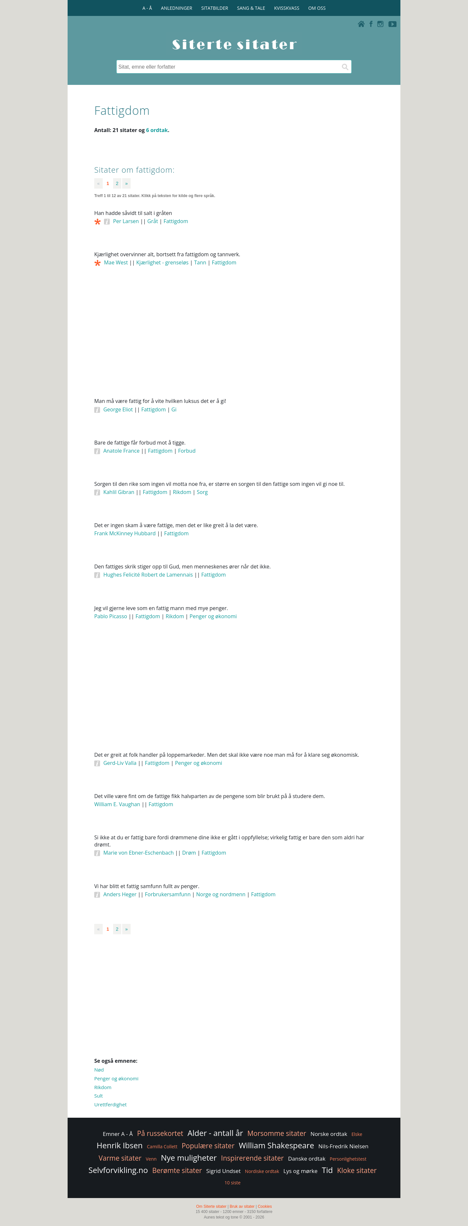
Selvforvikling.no (118, 1170)
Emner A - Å (118, 1134)
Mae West (116, 262)
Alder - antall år (215, 1132)
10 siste (232, 1182)
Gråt (152, 221)
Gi (173, 409)
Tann (200, 262)
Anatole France (121, 450)
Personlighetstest (348, 1159)
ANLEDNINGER (176, 8)
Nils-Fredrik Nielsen (343, 1146)
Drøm (189, 852)
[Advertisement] (234, 340)
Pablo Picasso (110, 616)
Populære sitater (208, 1145)
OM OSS (316, 8)
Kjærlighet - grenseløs (162, 262)
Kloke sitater (356, 1170)
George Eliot (118, 409)
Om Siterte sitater (211, 1206)
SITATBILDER (214, 8)
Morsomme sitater (276, 1133)
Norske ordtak (328, 1134)
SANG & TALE (251, 8)
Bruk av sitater (242, 1206)
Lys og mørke (300, 1171)
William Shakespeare (276, 1145)
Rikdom (182, 492)
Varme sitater (119, 1158)
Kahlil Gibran (118, 492)
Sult (98, 1095)
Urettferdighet (110, 1104)
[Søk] (344, 66)
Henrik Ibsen (120, 1145)
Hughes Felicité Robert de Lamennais (148, 574)
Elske (356, 1134)
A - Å (147, 8)
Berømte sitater (177, 1170)
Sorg (202, 492)
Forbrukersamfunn (168, 894)
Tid (327, 1170)
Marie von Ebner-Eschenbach (138, 852)
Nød (99, 1069)
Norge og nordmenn (221, 894)
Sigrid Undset (223, 1171)
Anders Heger (119, 894)
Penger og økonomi (213, 616)
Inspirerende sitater (252, 1158)
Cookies (265, 1206)
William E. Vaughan (117, 804)
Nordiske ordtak (262, 1171)
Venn (151, 1159)
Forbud (187, 450)
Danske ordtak (306, 1158)
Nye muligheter (189, 1157)
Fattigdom (175, 221)
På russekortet (160, 1133)
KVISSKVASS (286, 8)
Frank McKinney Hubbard (125, 533)
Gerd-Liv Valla (119, 762)
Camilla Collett (162, 1146)
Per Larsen (126, 221)
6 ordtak (157, 130)
